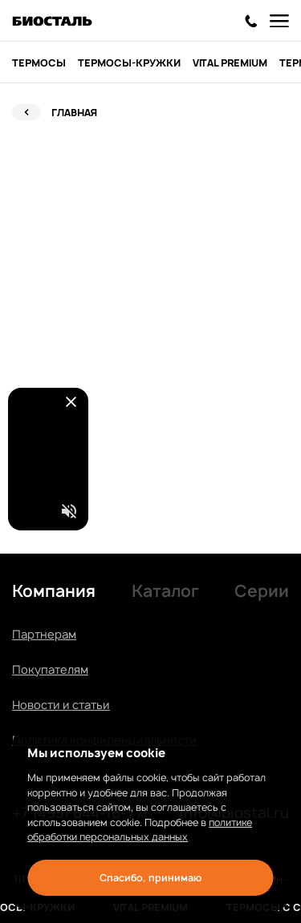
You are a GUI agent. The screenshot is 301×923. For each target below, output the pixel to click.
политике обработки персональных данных (139, 830)
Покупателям (50, 669)
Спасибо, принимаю (150, 878)
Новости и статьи (61, 704)
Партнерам (44, 634)
